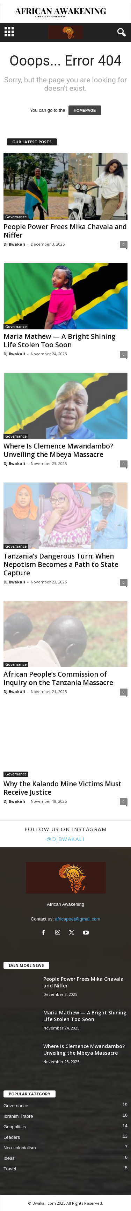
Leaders (11, 1137)
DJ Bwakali (14, 244)
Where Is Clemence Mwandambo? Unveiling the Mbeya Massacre (58, 450)
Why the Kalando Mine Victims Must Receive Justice (62, 788)
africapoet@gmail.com (77, 919)
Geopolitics (14, 1126)
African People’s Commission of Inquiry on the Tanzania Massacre (58, 678)
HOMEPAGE (85, 110)
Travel (9, 1168)
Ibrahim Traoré (18, 1116)
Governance (16, 216)
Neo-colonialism (19, 1147)
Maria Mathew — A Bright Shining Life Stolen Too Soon (59, 340)
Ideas (9, 1158)
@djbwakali (65, 838)
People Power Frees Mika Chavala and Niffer (65, 231)
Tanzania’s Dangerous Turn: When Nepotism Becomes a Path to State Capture (60, 564)
